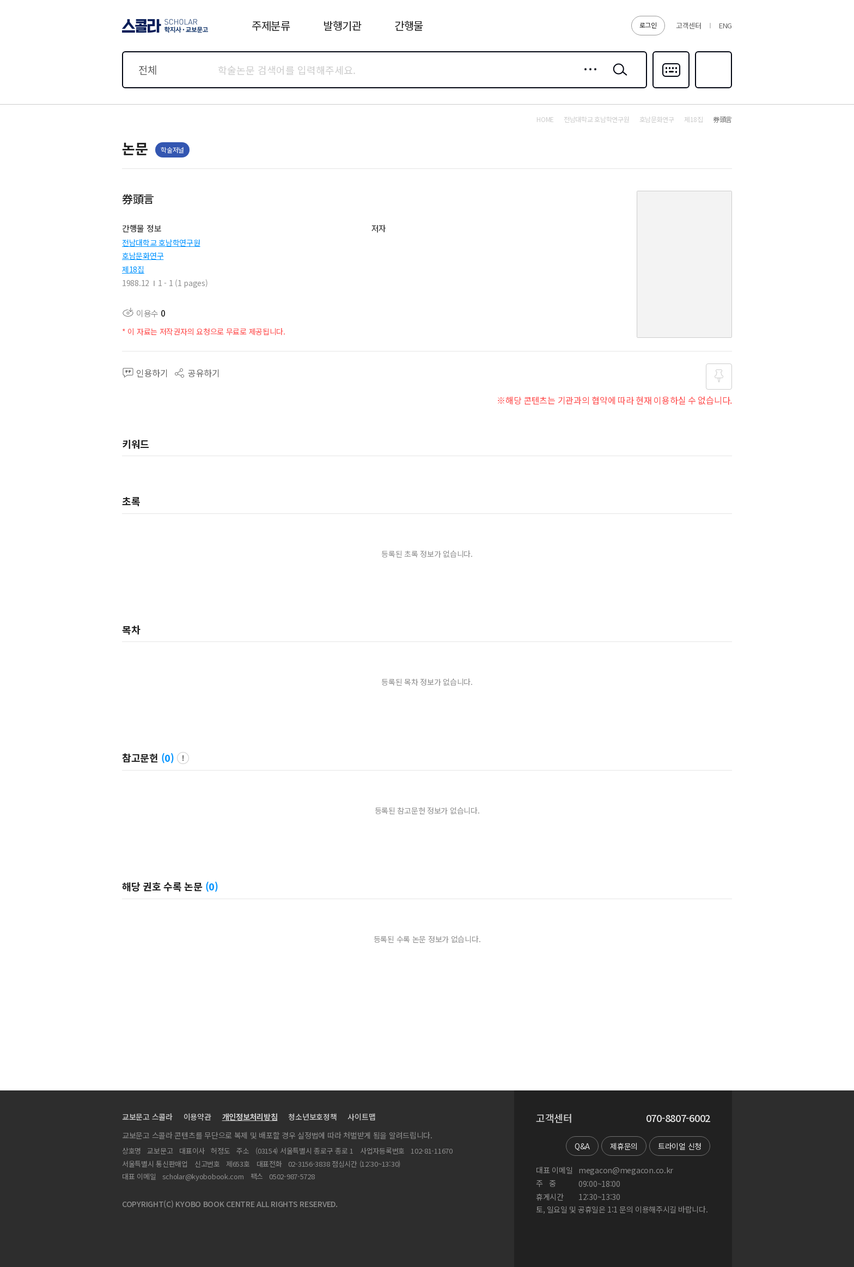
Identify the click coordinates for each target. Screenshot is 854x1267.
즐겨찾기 (712, 87)
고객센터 (688, 25)
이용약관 (197, 1116)
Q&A (582, 1146)
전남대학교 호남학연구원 (161, 242)
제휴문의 (624, 1146)
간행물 (408, 25)
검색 (618, 77)
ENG (725, 25)
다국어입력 (671, 87)
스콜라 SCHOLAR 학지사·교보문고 (163, 32)
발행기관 (342, 25)
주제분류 (271, 25)
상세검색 (587, 77)
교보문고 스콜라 (147, 1116)
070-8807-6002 (678, 1118)
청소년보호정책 (312, 1116)
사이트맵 (361, 1116)
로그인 (648, 24)
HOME (545, 119)
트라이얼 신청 (679, 1146)
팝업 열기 (183, 758)
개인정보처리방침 (250, 1116)
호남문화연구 (142, 255)
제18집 (133, 269)
